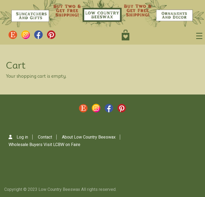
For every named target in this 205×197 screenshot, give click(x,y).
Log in (22, 137)
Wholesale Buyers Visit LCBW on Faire (44, 144)
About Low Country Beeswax (89, 137)
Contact (45, 137)
